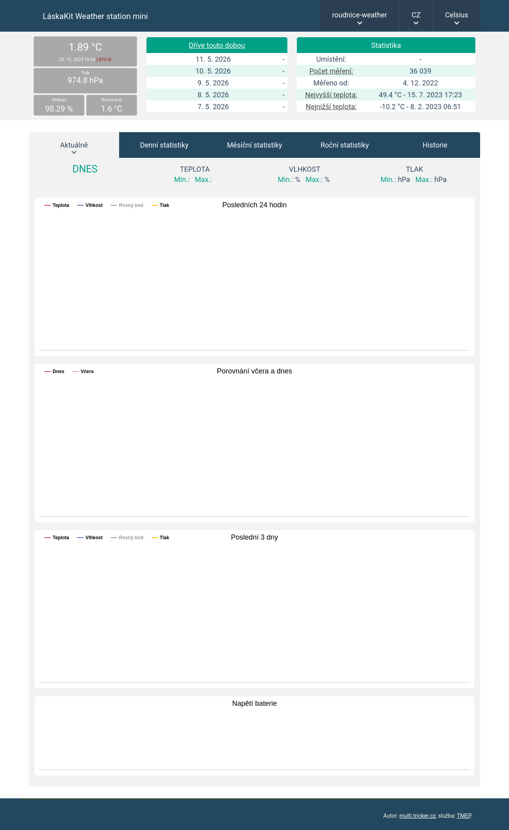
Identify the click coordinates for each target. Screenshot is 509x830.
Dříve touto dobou (217, 45)
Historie (435, 145)
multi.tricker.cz (417, 816)
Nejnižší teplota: (331, 106)
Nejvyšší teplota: (331, 95)
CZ (416, 15)
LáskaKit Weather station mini (95, 16)
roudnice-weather (359, 15)
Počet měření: (331, 71)
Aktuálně (74, 145)
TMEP (464, 816)
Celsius (456, 15)
